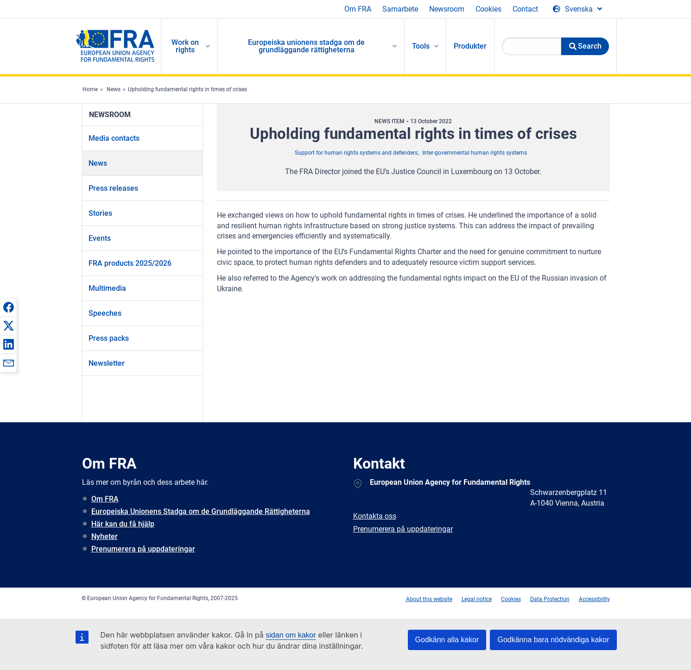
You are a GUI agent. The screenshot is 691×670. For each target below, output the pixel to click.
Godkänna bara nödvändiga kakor (553, 640)
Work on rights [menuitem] (185, 46)
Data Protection (550, 599)
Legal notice (477, 599)
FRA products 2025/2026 (130, 263)
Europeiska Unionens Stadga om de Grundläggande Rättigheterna (200, 511)
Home (90, 89)
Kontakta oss (374, 516)
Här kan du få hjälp (122, 524)
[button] (8, 307)
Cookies (488, 9)
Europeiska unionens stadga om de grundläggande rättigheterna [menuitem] (306, 46)
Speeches (105, 313)
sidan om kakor (291, 635)
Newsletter (107, 363)
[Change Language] (577, 9)
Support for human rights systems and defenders (356, 153)
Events (100, 238)
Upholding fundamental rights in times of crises (187, 89)
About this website (429, 599)
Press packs (109, 338)
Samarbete (400, 9)
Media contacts (114, 138)
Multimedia (107, 288)
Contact (525, 9)
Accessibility (594, 599)
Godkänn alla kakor (447, 640)
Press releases (113, 188)
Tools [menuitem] (421, 46)
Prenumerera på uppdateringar (143, 549)
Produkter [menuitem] (470, 46)
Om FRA (357, 9)
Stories (100, 213)
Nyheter (104, 536)
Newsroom (446, 9)
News (113, 89)
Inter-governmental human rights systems (474, 153)
